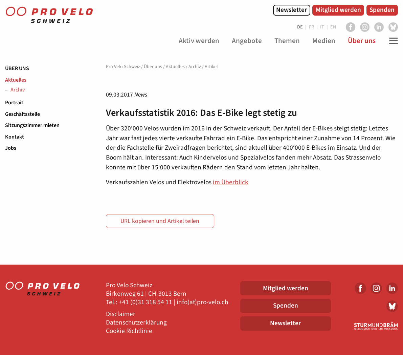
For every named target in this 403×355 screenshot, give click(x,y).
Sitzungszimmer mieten (32, 125)
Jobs (10, 148)
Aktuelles (15, 80)
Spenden (382, 10)
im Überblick (230, 182)
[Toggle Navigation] (392, 41)
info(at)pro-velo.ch (202, 302)
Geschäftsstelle (22, 114)
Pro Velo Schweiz (123, 66)
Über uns (17, 68)
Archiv (17, 90)
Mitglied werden (338, 10)
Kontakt (14, 137)
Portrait (14, 102)
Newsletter (291, 10)
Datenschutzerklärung (136, 322)
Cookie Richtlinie (129, 331)
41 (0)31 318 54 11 (147, 302)
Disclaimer (120, 314)
